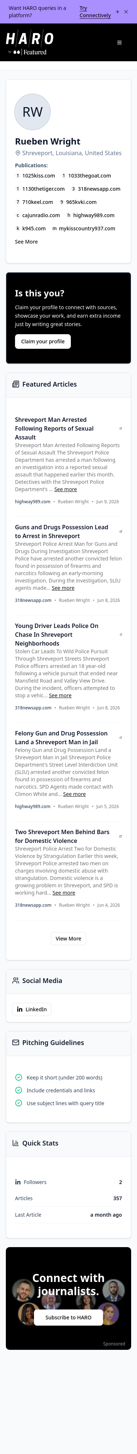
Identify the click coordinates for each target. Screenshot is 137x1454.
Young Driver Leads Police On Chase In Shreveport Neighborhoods (68, 634)
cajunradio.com (41, 215)
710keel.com (37, 201)
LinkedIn (32, 1009)
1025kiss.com (38, 175)
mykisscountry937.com (87, 228)
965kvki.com (81, 201)
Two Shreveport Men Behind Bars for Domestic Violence (68, 836)
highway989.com (93, 215)
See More (26, 241)
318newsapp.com (99, 188)
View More (68, 938)
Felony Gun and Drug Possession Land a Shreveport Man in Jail (68, 737)
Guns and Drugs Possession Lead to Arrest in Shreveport (68, 531)
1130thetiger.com (43, 188)
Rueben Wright (73, 502)
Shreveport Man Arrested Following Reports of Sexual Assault (68, 428)
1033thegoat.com (89, 175)
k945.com (34, 228)
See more (65, 489)
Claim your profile (43, 341)
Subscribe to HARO (69, 1317)
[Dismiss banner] (126, 12)
